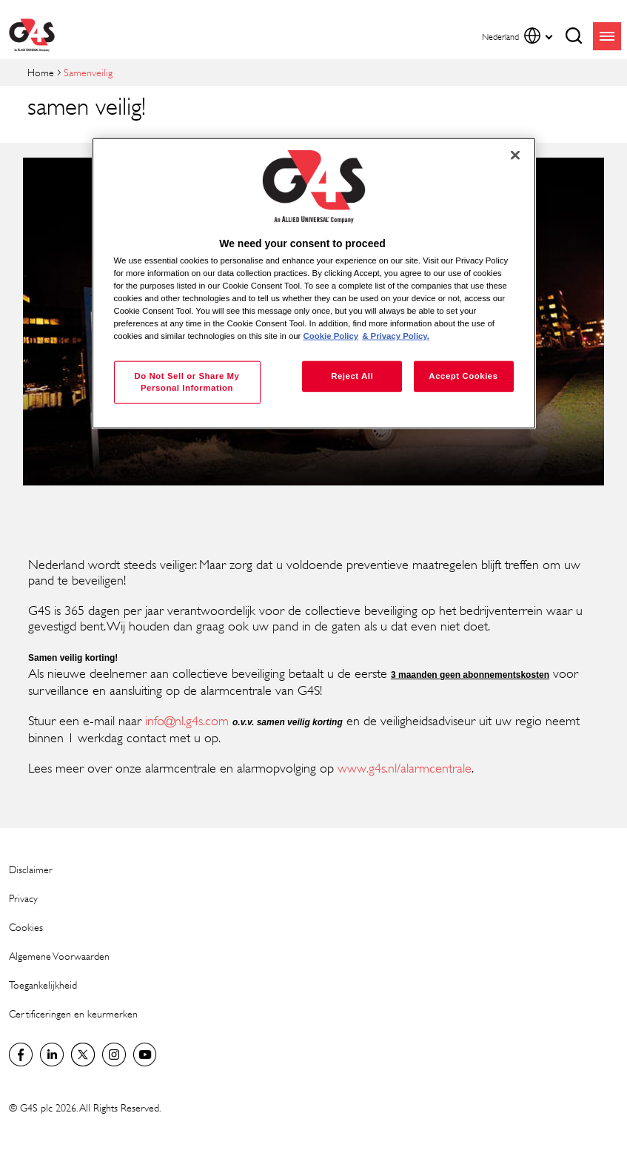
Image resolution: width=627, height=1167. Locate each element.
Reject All (352, 375)
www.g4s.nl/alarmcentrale (405, 768)
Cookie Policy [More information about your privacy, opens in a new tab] (331, 336)
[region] (314, 283)
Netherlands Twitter (83, 1054)
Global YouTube (145, 1054)
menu (607, 36)
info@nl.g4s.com (187, 720)
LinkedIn (52, 1054)
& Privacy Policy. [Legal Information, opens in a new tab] (395, 336)
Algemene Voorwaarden (59, 955)
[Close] (515, 154)
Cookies (26, 927)
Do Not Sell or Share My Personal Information (186, 381)
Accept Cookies (463, 375)
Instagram (114, 1054)
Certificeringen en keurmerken (73, 1013)
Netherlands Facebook (21, 1054)
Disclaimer (31, 869)
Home (40, 72)
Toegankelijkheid (43, 984)
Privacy (23, 898)
